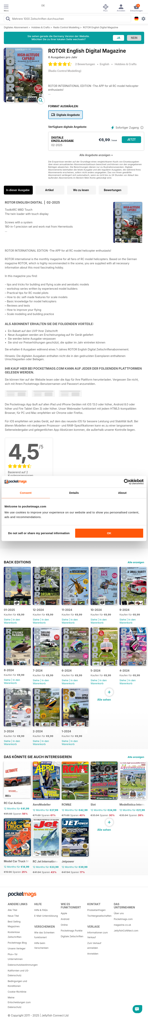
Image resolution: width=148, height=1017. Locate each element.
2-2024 (38, 731)
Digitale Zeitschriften (72, 936)
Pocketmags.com (123, 919)
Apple (64, 913)
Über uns (119, 913)
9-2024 (124, 609)
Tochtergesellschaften (99, 915)
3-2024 (9, 731)
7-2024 (38, 670)
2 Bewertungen (85, 64)
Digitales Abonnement (16, 27)
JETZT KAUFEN (131, 140)
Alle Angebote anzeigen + (96, 155)
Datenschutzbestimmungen (20, 964)
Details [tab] (74, 492)
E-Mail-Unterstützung (46, 915)
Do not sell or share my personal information (39, 533)
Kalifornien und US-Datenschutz (18, 973)
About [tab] (122, 492)
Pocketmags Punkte (71, 930)
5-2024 (95, 670)
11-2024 (67, 609)
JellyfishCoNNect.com (126, 930)
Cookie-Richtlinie (17, 991)
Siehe (7, 619)
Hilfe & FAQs (41, 910)
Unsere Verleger (16, 948)
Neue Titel (13, 915)
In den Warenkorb (12, 621)
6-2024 (67, 670)
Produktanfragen (96, 910)
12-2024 (38, 609)
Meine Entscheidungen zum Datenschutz (19, 1002)
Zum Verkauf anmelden (94, 945)
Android (65, 919)
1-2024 (66, 731)
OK (109, 533)
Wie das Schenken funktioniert (44, 935)
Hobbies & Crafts (40, 27)
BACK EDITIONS (17, 562)
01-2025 (9, 609)
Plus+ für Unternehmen (15, 956)
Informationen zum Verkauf (97, 935)
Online (64, 924)
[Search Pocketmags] (7, 19)
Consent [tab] (26, 492)
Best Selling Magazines (14, 924)
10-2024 (96, 609)
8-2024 (9, 670)
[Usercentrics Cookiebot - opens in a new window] (127, 482)
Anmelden (92, 953)
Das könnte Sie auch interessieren (38, 757)
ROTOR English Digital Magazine (100, 27)
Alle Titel (12, 910)
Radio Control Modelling (66, 27)
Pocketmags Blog (17, 942)
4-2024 (124, 670)
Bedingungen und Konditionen (17, 983)
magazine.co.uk (122, 924)
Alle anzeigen (136, 562)
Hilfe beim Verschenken (41, 945)
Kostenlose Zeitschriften (14, 934)
